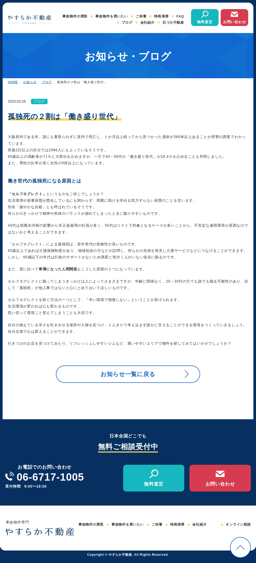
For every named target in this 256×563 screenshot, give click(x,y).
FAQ (180, 16)
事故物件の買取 (75, 16)
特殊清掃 (161, 16)
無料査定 (204, 22)
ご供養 (141, 16)
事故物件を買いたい (111, 16)
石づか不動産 (173, 22)
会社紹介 (147, 22)
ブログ (127, 22)
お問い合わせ (234, 22)
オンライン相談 (238, 529)
